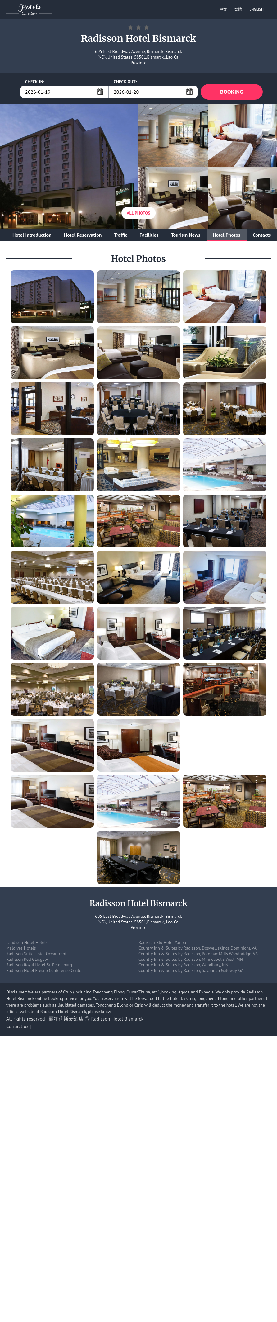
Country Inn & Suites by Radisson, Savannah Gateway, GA (190, 970)
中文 (223, 9)
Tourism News (185, 235)
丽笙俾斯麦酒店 (66, 1019)
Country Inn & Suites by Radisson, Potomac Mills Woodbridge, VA (198, 953)
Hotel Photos (226, 235)
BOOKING (231, 91)
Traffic (120, 235)
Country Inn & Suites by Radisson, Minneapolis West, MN (190, 959)
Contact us (17, 1026)
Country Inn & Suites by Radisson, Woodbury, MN (183, 965)
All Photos (138, 213)
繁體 (238, 9)
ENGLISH (256, 9)
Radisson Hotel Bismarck (117, 1019)
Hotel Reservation (83, 235)
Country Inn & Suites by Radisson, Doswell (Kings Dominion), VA (197, 948)
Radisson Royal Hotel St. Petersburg (39, 965)
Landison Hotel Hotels (27, 942)
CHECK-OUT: (125, 81)
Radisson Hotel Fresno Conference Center (44, 970)
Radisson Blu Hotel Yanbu (162, 942)
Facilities (148, 235)
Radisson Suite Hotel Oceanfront (36, 953)
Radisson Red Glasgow (27, 959)
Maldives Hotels (21, 948)
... (100, 91)
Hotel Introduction (32, 235)
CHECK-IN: (34, 81)
